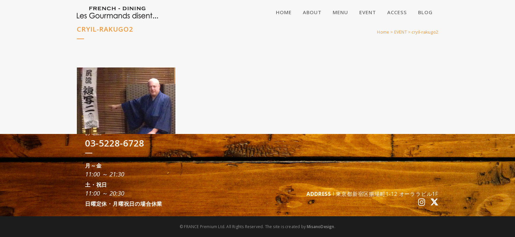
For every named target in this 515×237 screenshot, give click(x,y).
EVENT (400, 32)
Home (383, 32)
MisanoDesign (320, 226)
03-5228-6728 (114, 143)
